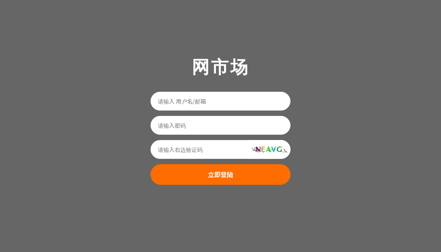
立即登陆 (220, 174)
